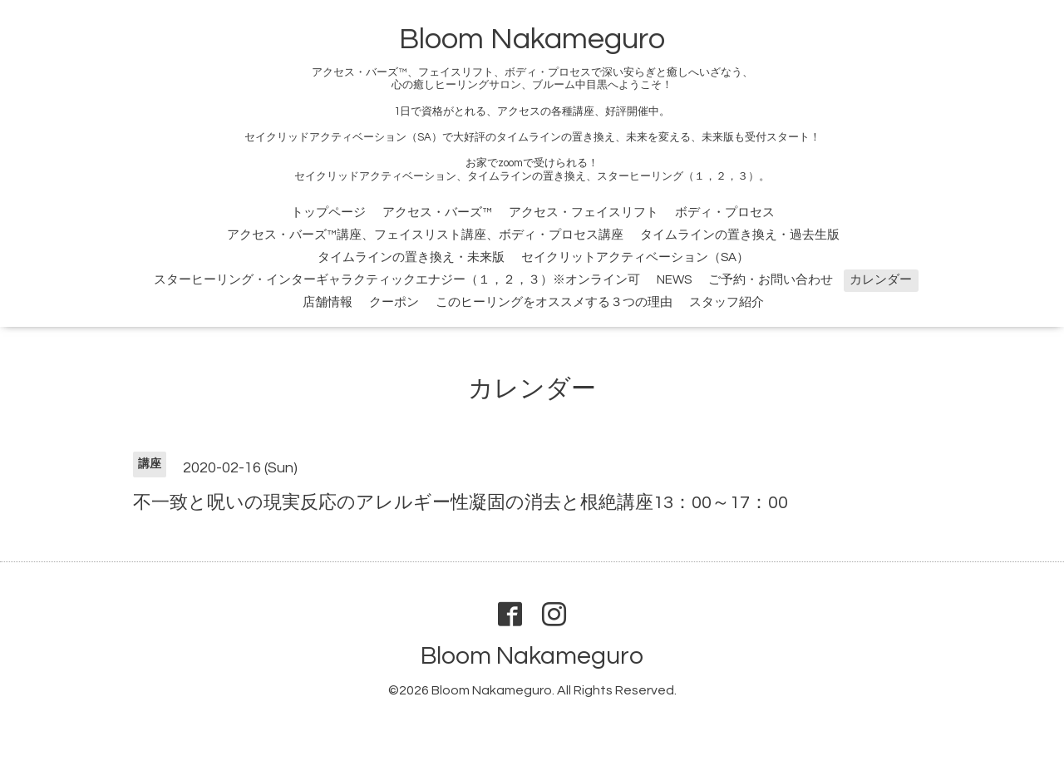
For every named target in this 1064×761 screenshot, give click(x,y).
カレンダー (881, 280)
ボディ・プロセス (725, 212)
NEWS (674, 280)
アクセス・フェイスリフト (583, 212)
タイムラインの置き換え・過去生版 (740, 235)
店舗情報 (327, 302)
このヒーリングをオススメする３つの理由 (554, 302)
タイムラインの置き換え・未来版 (411, 257)
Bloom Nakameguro (532, 39)
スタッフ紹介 (726, 302)
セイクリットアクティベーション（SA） (635, 257)
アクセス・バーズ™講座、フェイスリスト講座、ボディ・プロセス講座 (425, 235)
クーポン (394, 302)
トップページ (328, 212)
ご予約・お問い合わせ (770, 280)
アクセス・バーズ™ (437, 212)
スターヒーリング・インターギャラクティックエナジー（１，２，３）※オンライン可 (397, 280)
